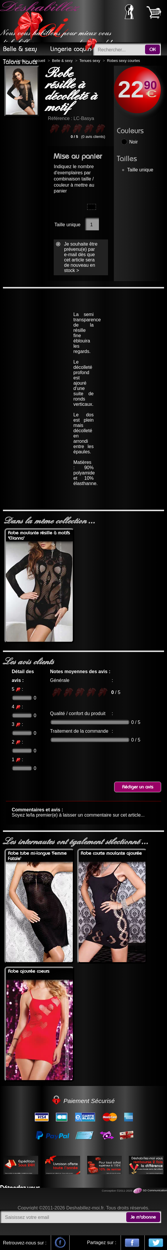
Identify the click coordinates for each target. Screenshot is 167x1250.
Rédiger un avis (137, 787)
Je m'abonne (143, 1217)
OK (152, 49)
